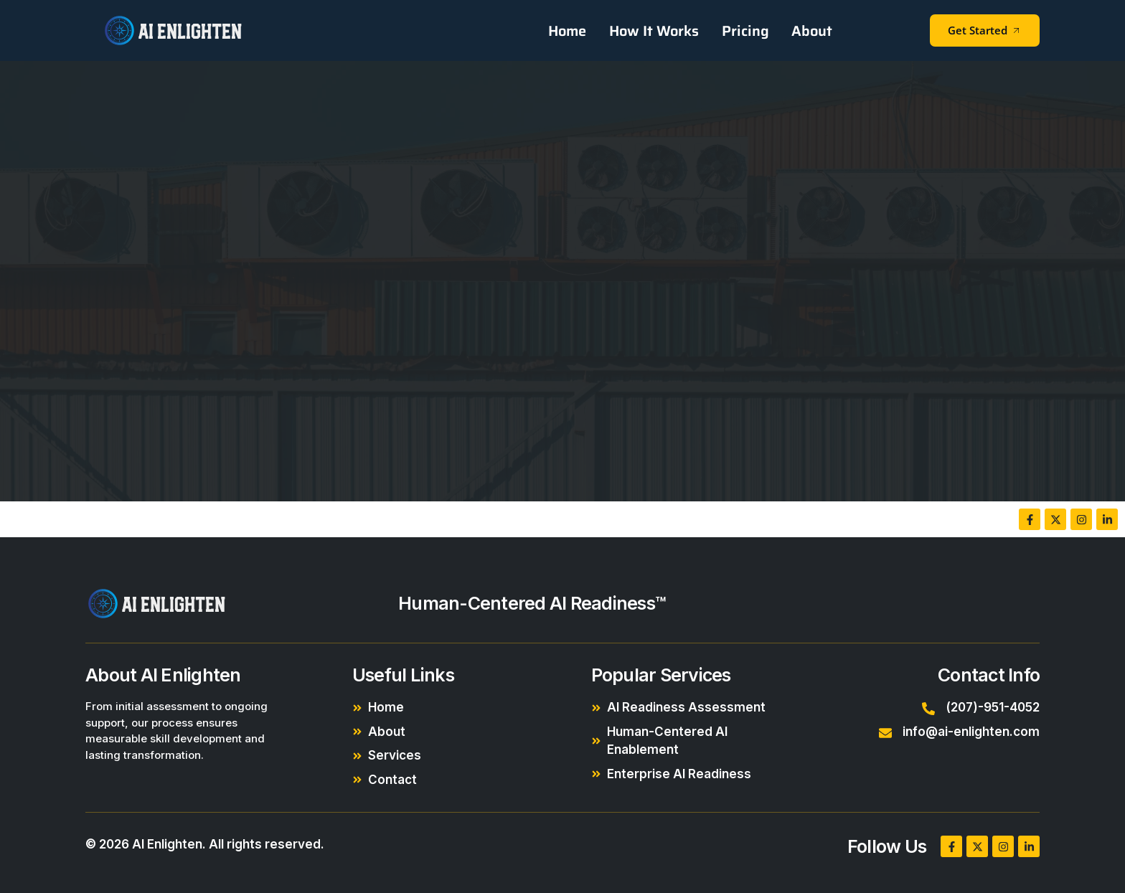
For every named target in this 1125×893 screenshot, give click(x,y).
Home (571, 31)
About (812, 31)
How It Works (657, 31)
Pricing (747, 31)
